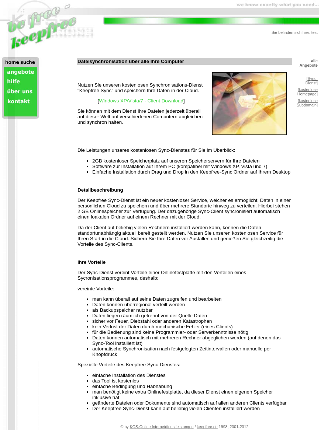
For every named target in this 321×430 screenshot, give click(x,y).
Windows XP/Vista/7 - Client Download (141, 101)
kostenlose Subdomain (307, 102)
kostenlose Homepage (307, 91)
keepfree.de (207, 426)
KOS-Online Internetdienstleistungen (162, 426)
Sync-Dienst (312, 80)
